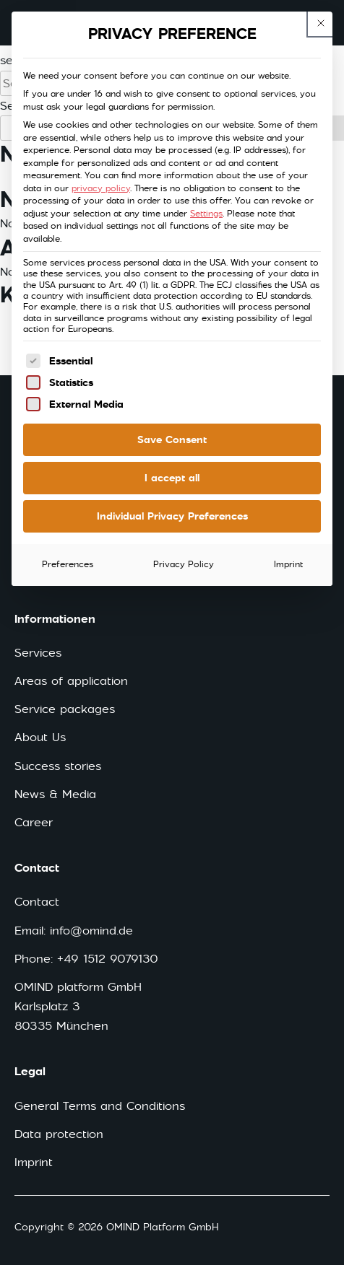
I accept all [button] (172, 477)
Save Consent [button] (172, 439)
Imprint (288, 564)
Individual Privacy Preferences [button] (172, 516)
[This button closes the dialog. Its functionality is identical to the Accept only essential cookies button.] (320, 23)
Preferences (67, 564)
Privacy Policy (183, 564)
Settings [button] (206, 214)
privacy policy (101, 188)
